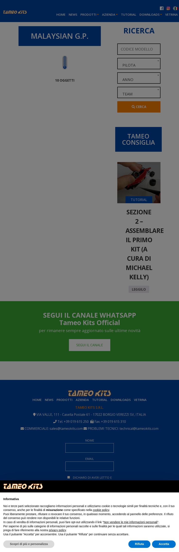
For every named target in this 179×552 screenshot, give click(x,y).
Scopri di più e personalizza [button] (29, 544)
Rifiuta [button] (139, 544)
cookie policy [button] (101, 510)
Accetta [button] (164, 544)
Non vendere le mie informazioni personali (130, 522)
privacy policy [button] (57, 530)
